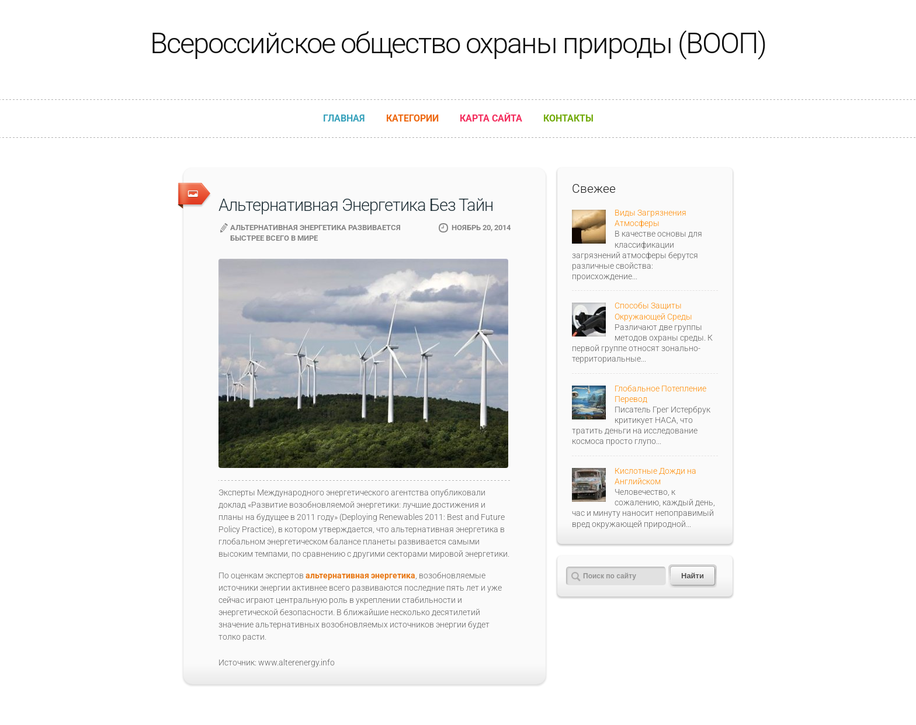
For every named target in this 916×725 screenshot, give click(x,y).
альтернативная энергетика (360, 575)
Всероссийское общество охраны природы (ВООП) (458, 43)
